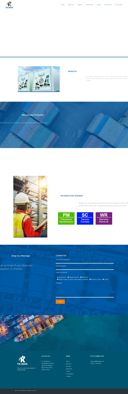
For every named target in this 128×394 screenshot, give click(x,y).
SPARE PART (89, 4)
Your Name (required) (85, 261)
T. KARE (99, 4)
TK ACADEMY (108, 4)
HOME (63, 4)
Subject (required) (61, 272)
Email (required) (85, 267)
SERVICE (80, 4)
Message (85, 290)
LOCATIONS (118, 4)
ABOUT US (71, 4)
